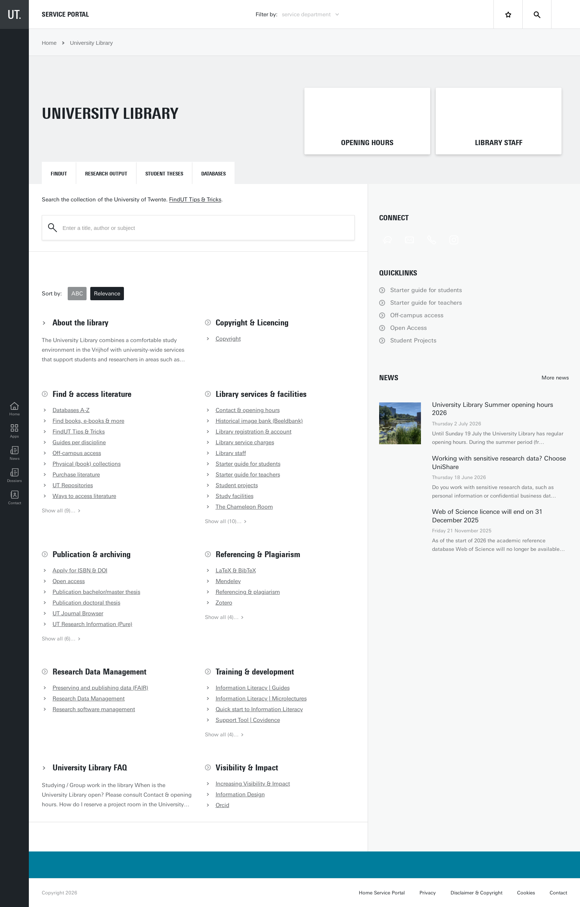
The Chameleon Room (244, 506)
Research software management (94, 709)
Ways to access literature (84, 496)
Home (49, 43)
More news (555, 378)
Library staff (231, 453)
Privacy (427, 893)
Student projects (237, 485)
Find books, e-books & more (88, 421)
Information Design (240, 794)
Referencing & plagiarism (248, 592)
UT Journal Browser (78, 613)
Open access (69, 581)
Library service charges (245, 442)
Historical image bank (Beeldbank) (259, 421)
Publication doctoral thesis (86, 602)
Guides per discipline (79, 442)
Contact (558, 893)
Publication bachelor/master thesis (96, 592)
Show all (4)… (224, 617)
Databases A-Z (71, 410)
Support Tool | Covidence (248, 720)
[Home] (14, 409)
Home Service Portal (382, 893)
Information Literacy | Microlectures (261, 698)
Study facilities (234, 496)
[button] (14, 453)
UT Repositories (73, 485)
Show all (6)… (61, 639)
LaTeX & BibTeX (236, 570)
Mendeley (228, 581)
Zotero (224, 602)
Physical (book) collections (87, 464)
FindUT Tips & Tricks (195, 199)
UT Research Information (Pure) (92, 624)
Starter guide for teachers (248, 474)
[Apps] (14, 431)
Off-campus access (77, 453)
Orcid (222, 805)
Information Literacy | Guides (253, 688)
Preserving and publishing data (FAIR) (100, 688)
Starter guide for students (248, 464)
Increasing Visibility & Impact (253, 783)
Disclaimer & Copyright (476, 893)
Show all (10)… (226, 521)
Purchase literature (76, 474)
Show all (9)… (61, 511)
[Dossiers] (14, 476)
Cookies (526, 893)
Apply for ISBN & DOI (80, 570)
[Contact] (14, 498)
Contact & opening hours (248, 410)
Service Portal (65, 14)
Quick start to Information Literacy (259, 709)
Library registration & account (253, 431)
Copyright (228, 338)
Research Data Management (89, 698)
